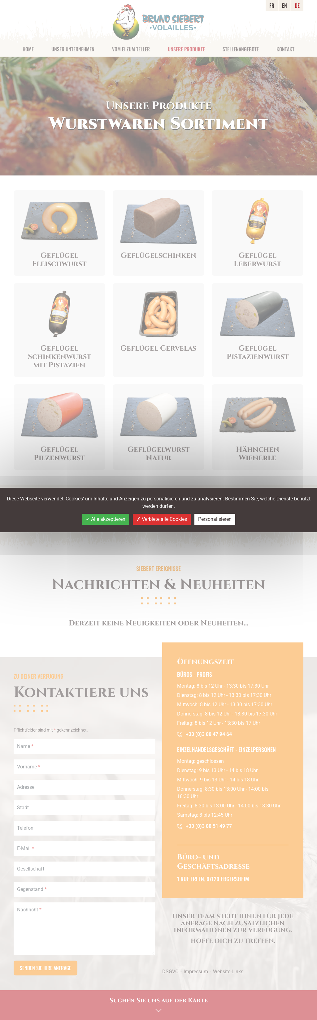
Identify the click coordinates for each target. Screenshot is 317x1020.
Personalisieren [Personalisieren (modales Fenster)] (215, 519)
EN (284, 5)
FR (271, 5)
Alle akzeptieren (105, 519)
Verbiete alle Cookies (162, 519)
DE (297, 5)
